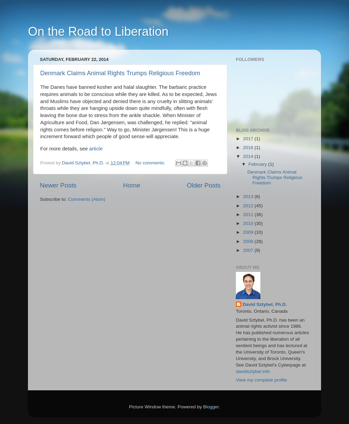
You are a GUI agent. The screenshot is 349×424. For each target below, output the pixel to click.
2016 (249, 147)
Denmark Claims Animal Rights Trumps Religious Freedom (120, 73)
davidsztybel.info (253, 371)
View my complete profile (261, 379)
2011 (249, 214)
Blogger (211, 406)
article (96, 148)
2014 (249, 156)
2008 (249, 241)
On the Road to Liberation (98, 31)
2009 (249, 232)
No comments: (151, 162)
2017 (249, 138)
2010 (249, 223)
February (258, 164)
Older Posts (204, 185)
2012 (249, 205)
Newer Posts (58, 185)
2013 (249, 196)
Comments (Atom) (87, 199)
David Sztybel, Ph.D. (265, 304)
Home (131, 185)
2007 (249, 250)
